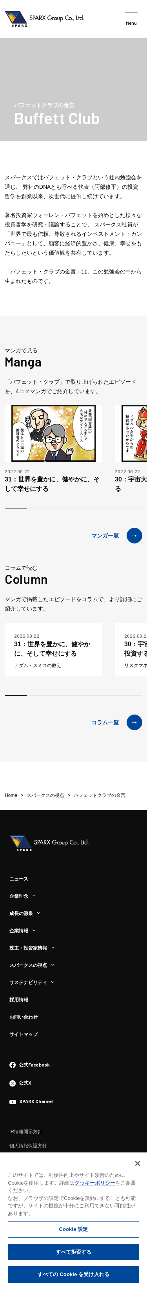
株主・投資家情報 (28, 948)
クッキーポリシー (94, 1184)
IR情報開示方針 (25, 1131)
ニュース (18, 879)
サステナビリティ (28, 982)
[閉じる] (137, 1164)
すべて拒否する (74, 1253)
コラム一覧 (116, 722)
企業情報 (18, 930)
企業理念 (18, 896)
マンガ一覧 (116, 535)
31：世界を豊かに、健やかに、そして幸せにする (52, 484)
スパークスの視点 (28, 965)
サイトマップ (23, 1034)
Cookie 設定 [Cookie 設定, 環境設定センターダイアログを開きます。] (73, 1230)
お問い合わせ (23, 1017)
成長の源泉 (21, 913)
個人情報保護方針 (28, 1146)
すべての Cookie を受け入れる (73, 1275)
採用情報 (18, 1000)
